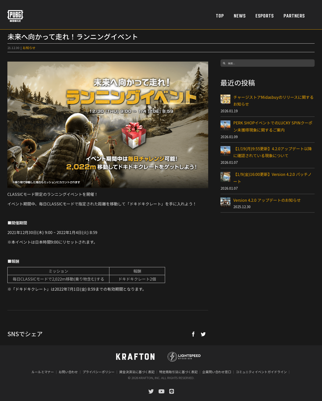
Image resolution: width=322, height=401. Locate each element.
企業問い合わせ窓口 (216, 371)
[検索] (224, 63)
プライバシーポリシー (99, 371)
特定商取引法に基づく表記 (178, 371)
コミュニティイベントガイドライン (261, 371)
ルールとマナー (43, 371)
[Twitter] (203, 334)
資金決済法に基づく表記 (136, 371)
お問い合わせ (68, 371)
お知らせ (29, 47)
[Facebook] (193, 334)
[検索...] (267, 63)
